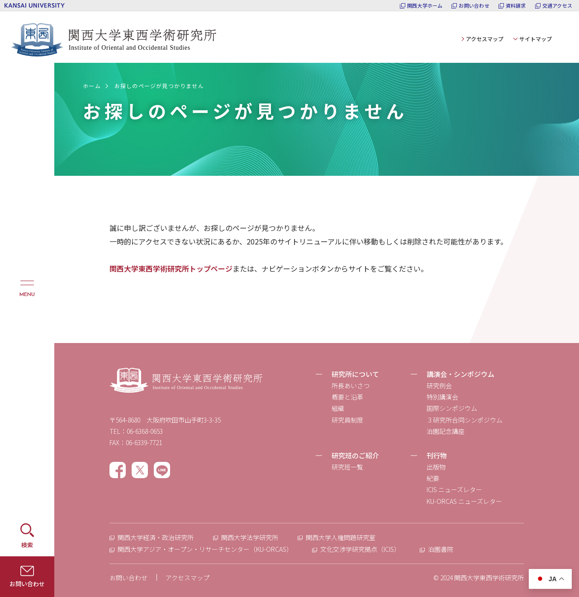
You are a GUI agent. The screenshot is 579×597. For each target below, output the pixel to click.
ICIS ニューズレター (454, 489)
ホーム (92, 85)
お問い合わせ (474, 6)
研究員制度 (347, 419)
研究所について (355, 374)
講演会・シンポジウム (460, 374)
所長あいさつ (351, 385)
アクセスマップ (484, 38)
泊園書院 (440, 549)
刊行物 (437, 455)
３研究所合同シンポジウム (465, 419)
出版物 (436, 466)
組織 (338, 408)
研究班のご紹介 (355, 455)
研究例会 (439, 385)
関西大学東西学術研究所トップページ (171, 268)
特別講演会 (442, 396)
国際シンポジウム (452, 408)
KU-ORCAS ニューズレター (464, 501)
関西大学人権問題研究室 (340, 537)
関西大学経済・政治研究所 (156, 537)
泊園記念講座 (446, 431)
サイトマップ (535, 38)
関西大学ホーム (425, 6)
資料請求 (516, 6)
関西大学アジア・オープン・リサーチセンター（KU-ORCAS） (205, 549)
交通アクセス (557, 6)
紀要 (433, 478)
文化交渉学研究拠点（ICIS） (360, 549)
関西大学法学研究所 (249, 537)
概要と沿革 (347, 396)
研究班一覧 (347, 466)
